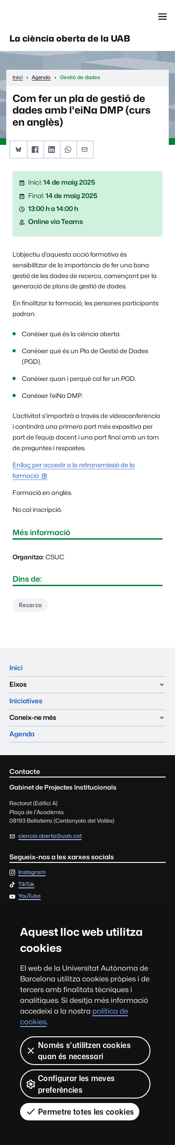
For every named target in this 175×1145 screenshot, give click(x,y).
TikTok (26, 884)
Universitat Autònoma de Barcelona (46, 16)
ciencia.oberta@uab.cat (50, 835)
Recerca (30, 604)
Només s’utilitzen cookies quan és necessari (78, 1050)
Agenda (21, 734)
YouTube (29, 896)
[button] (18, 149)
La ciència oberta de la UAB (69, 38)
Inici (16, 668)
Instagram (32, 872)
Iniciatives (25, 701)
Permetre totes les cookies (79, 1111)
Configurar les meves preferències (70, 1083)
